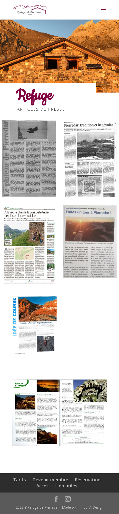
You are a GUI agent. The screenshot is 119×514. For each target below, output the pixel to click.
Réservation (87, 480)
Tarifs (19, 480)
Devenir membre (50, 480)
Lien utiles (66, 486)
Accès (42, 486)
